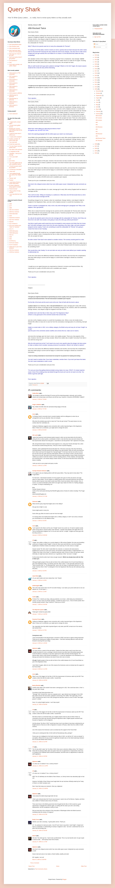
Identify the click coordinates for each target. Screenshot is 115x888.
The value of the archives (15, 149)
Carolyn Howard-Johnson (39, 470)
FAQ (10, 62)
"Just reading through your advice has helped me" (15, 175)
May (97, 104)
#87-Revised (99, 140)
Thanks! (11, 180)
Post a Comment (34, 863)
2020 (96, 64)
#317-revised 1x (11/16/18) (13, 77)
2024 (96, 55)
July (97, 100)
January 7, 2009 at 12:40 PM (39, 614)
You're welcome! (13, 113)
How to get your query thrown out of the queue (15, 51)
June (97, 102)
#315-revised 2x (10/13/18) (13, 83)
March (98, 109)
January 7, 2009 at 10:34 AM (39, 604)
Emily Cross (35, 819)
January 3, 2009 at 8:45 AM (39, 430)
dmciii (34, 835)
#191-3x (11, 235)
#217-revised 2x (13, 223)
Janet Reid (35, 576)
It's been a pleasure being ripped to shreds (15, 186)
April (97, 107)
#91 (97, 131)
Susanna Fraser (36, 619)
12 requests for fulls (14, 151)
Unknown (35, 501)
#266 (10, 208)
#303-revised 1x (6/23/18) (13, 106)
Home (57, 866)
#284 (10, 204)
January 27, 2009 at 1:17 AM (39, 841)
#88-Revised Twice (100, 138)
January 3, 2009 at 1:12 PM (39, 465)
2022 (96, 59)
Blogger (64, 879)
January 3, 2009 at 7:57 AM (39, 409)
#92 (97, 129)
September (99, 95)
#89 (97, 136)
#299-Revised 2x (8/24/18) (13, 95)
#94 (97, 124)
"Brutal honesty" (13, 189)
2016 (96, 73)
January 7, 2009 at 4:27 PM (39, 630)
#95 (97, 122)
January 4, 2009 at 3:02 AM (39, 520)
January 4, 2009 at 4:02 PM (39, 570)
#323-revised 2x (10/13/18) (13, 90)
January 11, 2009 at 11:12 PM (40, 766)
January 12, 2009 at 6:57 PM (39, 814)
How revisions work (14, 46)
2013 (96, 80)
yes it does (12, 160)
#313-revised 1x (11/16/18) (13, 80)
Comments (97, 47)
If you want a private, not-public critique (15, 65)
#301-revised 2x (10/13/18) (13, 87)
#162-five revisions (14, 250)
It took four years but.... (15, 144)
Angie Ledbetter (36, 404)
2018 (96, 68)
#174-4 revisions (13, 244)
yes (10, 159)
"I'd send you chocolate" (15, 169)
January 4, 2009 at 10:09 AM (39, 535)
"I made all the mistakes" (15, 137)
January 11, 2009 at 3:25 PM (39, 756)
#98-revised (99, 115)
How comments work (14, 48)
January (98, 113)
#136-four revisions (14, 252)
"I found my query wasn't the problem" (15, 166)
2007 (96, 146)
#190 (10, 237)
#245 (10, 215)
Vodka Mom (35, 393)
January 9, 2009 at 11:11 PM (39, 669)
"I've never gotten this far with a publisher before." (15, 163)
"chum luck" (12, 171)
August (98, 98)
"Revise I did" (12, 178)
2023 (96, 57)
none (33, 414)
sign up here (97, 37)
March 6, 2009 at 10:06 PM (39, 859)
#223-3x (11, 221)
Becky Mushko (36, 685)
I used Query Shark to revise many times (14, 183)
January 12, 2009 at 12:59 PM (40, 788)
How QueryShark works (15, 44)
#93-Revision (99, 127)
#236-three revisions (14, 217)
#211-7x (11, 229)
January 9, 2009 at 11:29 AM (39, 643)
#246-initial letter (13, 213)
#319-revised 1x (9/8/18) (15, 93)
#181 (10, 238)
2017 (96, 71)
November (99, 91)
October (98, 93)
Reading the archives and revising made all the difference (15, 130)
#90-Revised (99, 133)
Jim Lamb (35, 435)
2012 (96, 82)
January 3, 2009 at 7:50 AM (39, 399)
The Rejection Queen (38, 609)
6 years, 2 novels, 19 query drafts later (14, 139)
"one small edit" (13, 142)
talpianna (34, 648)
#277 (10, 206)
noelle (34, 596)
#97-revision (99, 118)
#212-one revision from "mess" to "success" (15, 226)
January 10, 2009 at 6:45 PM (39, 680)
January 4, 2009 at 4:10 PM (39, 580)
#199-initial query (13, 231)
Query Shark (24, 9)
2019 (96, 66)
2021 (96, 62)
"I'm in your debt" (13, 157)
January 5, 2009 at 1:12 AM (39, 591)
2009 (96, 89)
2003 (96, 153)
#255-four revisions (14, 211)
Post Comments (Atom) (41, 869)
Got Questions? (13, 60)
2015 (96, 75)
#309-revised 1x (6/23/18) (13, 102)
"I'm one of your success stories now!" (15, 146)
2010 (96, 87)
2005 (96, 148)
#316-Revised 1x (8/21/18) (13, 99)
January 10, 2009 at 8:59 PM (39, 704)
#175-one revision (13, 242)
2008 (96, 144)
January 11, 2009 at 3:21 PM (39, 741)
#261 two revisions (14, 209)
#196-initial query (13, 233)
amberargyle (35, 585)
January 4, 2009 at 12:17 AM (39, 496)
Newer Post (31, 866)
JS (33, 540)
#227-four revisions (14, 219)
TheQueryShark (98, 28)
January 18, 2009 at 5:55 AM (39, 830)
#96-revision (99, 120)
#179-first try (12, 241)
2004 (96, 151)
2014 (96, 77)
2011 (96, 84)
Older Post (83, 866)
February (98, 111)
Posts (96, 44)
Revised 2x (35, 384)
